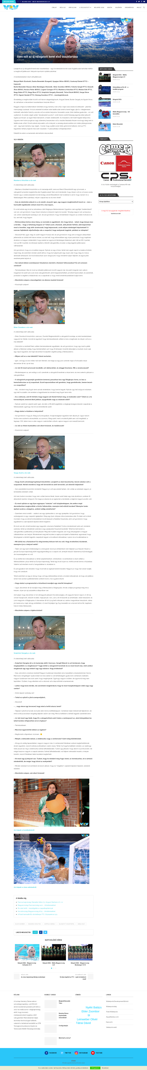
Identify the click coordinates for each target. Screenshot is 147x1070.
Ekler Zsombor (20, 924)
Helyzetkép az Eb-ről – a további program (120, 88)
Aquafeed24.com (112, 1017)
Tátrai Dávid (83, 1022)
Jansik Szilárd (96, 1005)
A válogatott (84, 7)
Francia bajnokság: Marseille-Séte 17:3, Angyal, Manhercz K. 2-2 (40, 902)
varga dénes (82, 1007)
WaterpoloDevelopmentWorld (117, 1001)
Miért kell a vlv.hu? (65, 1038)
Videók (109, 7)
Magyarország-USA (88, 1001)
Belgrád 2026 (99, 7)
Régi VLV (63, 7)
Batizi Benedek (118, 124)
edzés (94, 1023)
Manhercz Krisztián (34, 924)
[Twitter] (139, 1)
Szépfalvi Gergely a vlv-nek (24, 653)
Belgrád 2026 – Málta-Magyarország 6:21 (36, 1)
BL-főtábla (82, 1006)
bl (89, 1015)
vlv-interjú (90, 1005)
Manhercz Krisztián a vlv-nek (25, 180)
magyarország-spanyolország (90, 1028)
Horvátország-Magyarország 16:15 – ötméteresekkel (36, 911)
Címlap (54, 7)
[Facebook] (136, 1)
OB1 (96, 1015)
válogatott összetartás (66, 924)
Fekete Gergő (83, 1004)
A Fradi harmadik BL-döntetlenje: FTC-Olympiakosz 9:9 (37, 914)
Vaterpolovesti (111, 1027)
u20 (92, 1015)
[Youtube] (144, 1)
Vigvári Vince (82, 1002)
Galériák (118, 7)
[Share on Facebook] (40, 932)
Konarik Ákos (97, 1013)
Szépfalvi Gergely (49, 924)
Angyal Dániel (96, 1021)
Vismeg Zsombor (80, 1009)
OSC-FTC (80, 1011)
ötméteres (82, 1015)
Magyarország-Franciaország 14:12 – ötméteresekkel (37, 905)
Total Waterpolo (112, 1012)
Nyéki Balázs (94, 1007)
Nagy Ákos (81, 1025)
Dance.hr (109, 1022)
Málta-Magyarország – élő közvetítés (121, 113)
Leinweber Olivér (87, 1019)
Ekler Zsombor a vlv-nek (23, 327)
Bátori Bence (96, 1004)
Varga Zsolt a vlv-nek (22, 473)
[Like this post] (36, 932)
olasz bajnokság (95, 1027)
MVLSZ (139, 7)
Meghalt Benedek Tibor (64, 1002)
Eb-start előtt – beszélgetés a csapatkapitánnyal (35, 908)
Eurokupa (97, 1001)
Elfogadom (95, 1068)
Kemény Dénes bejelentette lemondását (63, 1015)
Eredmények (129, 7)
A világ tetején (63, 1026)
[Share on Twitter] (45, 932)
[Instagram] (141, 1)
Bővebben (105, 1068)
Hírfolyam (72, 7)
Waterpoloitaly (111, 1006)
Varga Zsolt (81, 924)
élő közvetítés (80, 1027)
